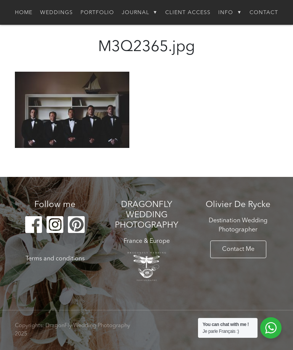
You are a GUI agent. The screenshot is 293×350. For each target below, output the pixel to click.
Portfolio (97, 12)
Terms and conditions (55, 259)
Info (225, 12)
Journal (135, 12)
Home (23, 12)
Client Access (188, 12)
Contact (264, 12)
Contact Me (238, 249)
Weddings (56, 12)
